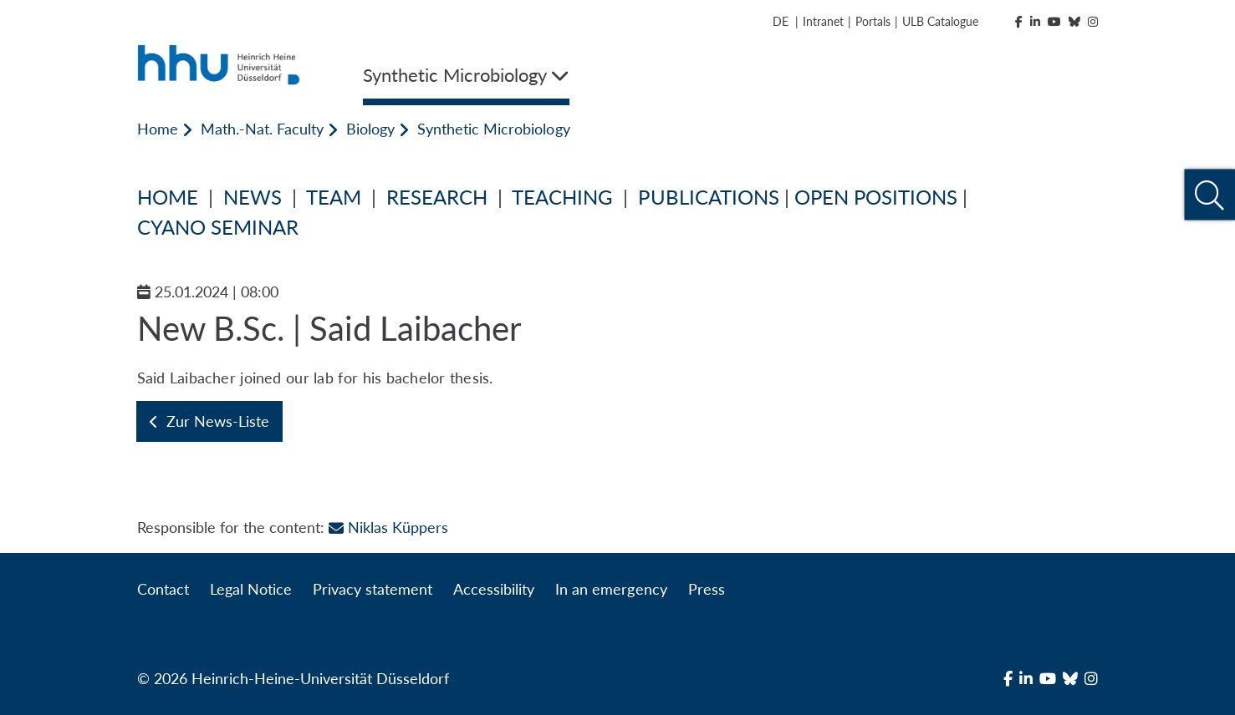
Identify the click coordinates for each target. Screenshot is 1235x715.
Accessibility (493, 589)
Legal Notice (251, 589)
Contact (163, 589)
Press (706, 589)
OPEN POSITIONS (875, 197)
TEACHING (562, 197)
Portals (873, 21)
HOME (167, 197)
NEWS (252, 197)
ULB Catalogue (940, 21)
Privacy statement (372, 589)
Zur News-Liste (209, 421)
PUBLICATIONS (708, 197)
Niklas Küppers (388, 527)
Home (157, 128)
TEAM (333, 197)
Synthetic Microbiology (493, 128)
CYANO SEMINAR (218, 227)
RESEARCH (436, 197)
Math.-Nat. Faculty (262, 128)
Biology (370, 128)
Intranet (823, 21)
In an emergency (610, 589)
